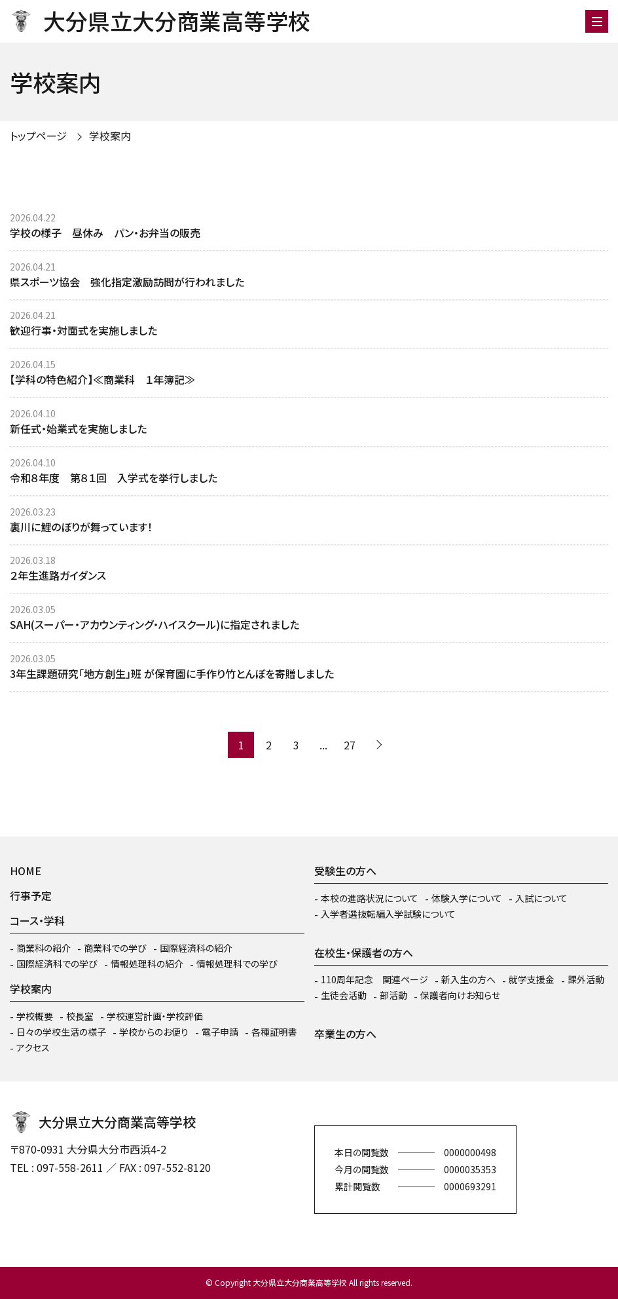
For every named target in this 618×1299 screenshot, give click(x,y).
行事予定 (31, 895)
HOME (25, 870)
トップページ (38, 135)
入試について (541, 898)
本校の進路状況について (369, 898)
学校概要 (34, 1016)
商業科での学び (115, 947)
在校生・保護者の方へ (363, 952)
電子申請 (220, 1031)
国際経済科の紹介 (196, 947)
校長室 (80, 1016)
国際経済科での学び (57, 963)
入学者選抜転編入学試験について (388, 913)
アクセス (33, 1047)
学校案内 (110, 135)
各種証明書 (274, 1031)
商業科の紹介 (43, 947)
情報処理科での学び (237, 963)
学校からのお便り (154, 1031)
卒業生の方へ (345, 1034)
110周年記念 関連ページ (374, 979)
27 (349, 745)
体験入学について (466, 898)
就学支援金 (531, 979)
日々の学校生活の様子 (61, 1031)
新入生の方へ (468, 979)
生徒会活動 (344, 995)
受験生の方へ (345, 870)
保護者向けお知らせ (460, 995)
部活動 (393, 995)
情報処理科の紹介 (147, 963)
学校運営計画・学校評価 (155, 1016)
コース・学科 (37, 920)
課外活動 (586, 979)
